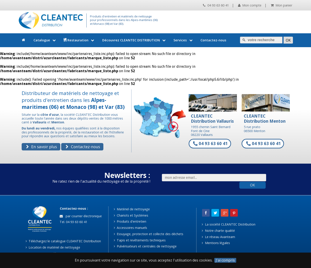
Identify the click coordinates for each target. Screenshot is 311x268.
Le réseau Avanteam (218, 237)
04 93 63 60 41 (216, 5)
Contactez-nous (213, 40)
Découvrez (134, 40)
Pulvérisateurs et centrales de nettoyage (145, 246)
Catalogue (45, 40)
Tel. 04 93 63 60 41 (73, 222)
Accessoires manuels (130, 228)
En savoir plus (41, 146)
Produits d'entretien (130, 221)
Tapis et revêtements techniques (140, 240)
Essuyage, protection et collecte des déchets (148, 234)
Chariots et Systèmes (131, 215)
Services (183, 40)
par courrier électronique (81, 216)
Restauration (79, 40)
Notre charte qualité (218, 230)
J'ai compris (225, 260)
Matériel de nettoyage (132, 209)
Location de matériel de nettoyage (53, 247)
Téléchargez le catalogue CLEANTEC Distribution (63, 241)
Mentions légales (216, 243)
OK (252, 185)
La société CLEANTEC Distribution (228, 224)
